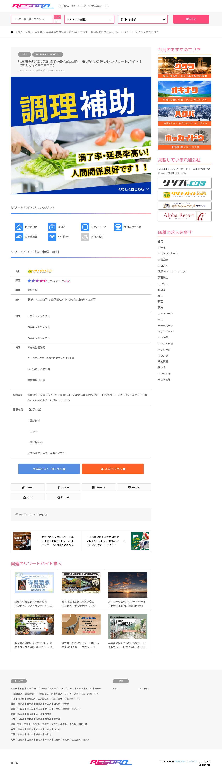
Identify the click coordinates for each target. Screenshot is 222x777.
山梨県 (21, 719)
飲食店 (161, 289)
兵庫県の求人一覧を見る (49, 469)
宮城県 (39, 703)
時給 (115, 688)
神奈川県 (76, 709)
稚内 (78, 698)
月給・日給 (143, 688)
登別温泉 (17, 693)
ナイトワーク (165, 313)
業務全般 (163, 259)
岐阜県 (39, 719)
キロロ (62, 688)
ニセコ (71, 688)
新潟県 (21, 714)
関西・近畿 (16, 724)
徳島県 (21, 734)
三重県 (27, 724)
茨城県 (21, 709)
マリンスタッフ (166, 331)
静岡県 (48, 719)
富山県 (30, 714)
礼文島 (53, 688)
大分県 (57, 739)
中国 (13, 729)
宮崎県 (66, 739)
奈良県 (72, 724)
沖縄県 (86, 739)
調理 (160, 301)
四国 (13, 734)
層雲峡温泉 (30, 693)
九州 (13, 739)
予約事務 (163, 361)
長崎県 (39, 739)
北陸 (13, 714)
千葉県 (57, 709)
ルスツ (89, 688)
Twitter (12, 763)
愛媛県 (39, 734)
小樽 (76, 693)
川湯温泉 (69, 698)
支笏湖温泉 (43, 698)
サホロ (68, 693)
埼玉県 (48, 709)
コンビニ (163, 283)
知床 (36, 688)
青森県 (21, 703)
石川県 (39, 714)
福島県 (66, 703)
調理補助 (43, 514)
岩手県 (30, 703)
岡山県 (39, 729)
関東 (13, 709)
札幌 (22, 688)
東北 (13, 703)
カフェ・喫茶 (165, 343)
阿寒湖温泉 (56, 693)
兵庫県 (24, 54)
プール (161, 247)
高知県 (48, 734)
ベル (160, 319)
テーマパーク (165, 325)
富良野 (98, 688)
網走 (89, 693)
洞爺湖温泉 (43, 693)
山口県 (57, 729)
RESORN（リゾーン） (186, 761)
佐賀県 (30, 739)
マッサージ (164, 349)
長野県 (30, 719)
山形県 (57, 703)
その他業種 (164, 379)
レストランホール (168, 253)
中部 (13, 719)
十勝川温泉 (56, 698)
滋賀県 (36, 724)
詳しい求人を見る (113, 469)
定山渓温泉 (18, 698)
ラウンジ (163, 355)
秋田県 (48, 703)
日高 (96, 693)
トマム (80, 688)
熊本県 (48, 739)
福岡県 (21, 739)
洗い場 (161, 367)
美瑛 (83, 693)
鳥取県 (21, 729)
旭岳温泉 (31, 698)
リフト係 (163, 337)
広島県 (48, 729)
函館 (29, 688)
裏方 (160, 307)
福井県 (48, 714)
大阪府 (54, 724)
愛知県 (57, 719)
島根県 (30, 729)
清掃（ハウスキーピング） (173, 271)
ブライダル (164, 373)
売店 (160, 295)
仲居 (160, 241)
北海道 (14, 688)
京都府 (45, 724)
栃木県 (30, 709)
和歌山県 (82, 724)
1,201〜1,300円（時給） (48, 54)
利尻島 (44, 688)
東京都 (66, 709)
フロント (163, 265)
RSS (16, 763)
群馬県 (39, 709)
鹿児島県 (76, 739)
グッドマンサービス (28, 514)
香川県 (30, 734)
